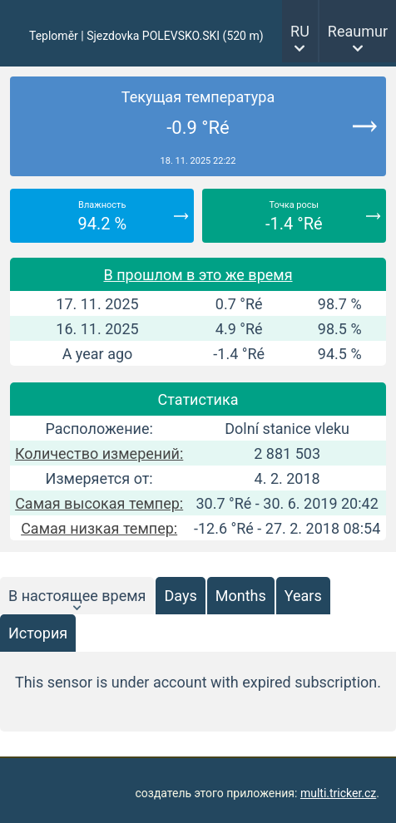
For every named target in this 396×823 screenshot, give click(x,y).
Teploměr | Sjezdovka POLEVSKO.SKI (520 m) (146, 35)
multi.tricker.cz (338, 793)
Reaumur (358, 31)
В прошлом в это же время (197, 274)
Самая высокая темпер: (99, 503)
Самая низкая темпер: (99, 528)
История (37, 633)
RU (299, 31)
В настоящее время (77, 595)
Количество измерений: (99, 453)
